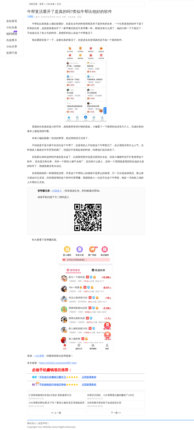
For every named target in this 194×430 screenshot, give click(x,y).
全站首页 (11, 21)
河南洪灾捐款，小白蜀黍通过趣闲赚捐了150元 (110, 395)
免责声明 (42, 423)
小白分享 (11, 46)
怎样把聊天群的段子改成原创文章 (104, 402)
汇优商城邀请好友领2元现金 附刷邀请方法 (49, 395)
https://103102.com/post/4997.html (57, 363)
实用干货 (11, 52)
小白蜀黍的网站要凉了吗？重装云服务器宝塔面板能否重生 (56, 402)
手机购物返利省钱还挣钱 (52, 384)
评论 (79, 17)
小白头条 (11, 27)
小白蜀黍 (11, 10)
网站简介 (31, 423)
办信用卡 (11, 40)
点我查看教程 (89, 377)
